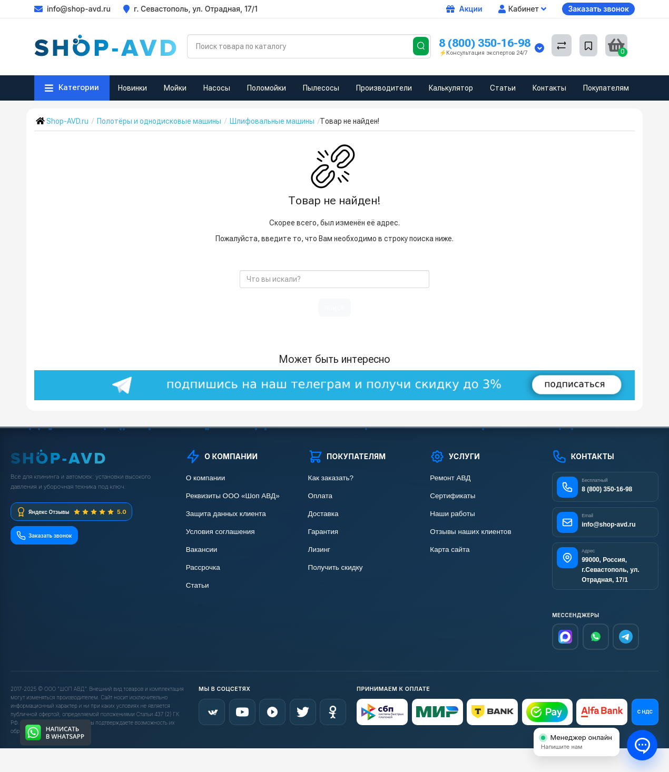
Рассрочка (203, 567)
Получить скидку (335, 567)
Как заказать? (330, 478)
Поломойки (266, 88)
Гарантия (323, 532)
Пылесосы (321, 88)
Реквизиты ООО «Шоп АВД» (233, 496)
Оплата (320, 496)
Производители (384, 88)
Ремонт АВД (450, 478)
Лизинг (319, 549)
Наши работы (452, 514)
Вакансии (202, 549)
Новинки (132, 88)
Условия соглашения (220, 532)
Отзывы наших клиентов (470, 532)
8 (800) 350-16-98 (484, 43)
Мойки (175, 88)
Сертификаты (452, 496)
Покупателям (606, 88)
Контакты (549, 88)
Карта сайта (449, 549)
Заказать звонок (598, 8)
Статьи (503, 88)
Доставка (323, 514)
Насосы (216, 88)
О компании (205, 478)
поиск (334, 307)
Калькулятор (451, 88)
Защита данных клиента (226, 514)
